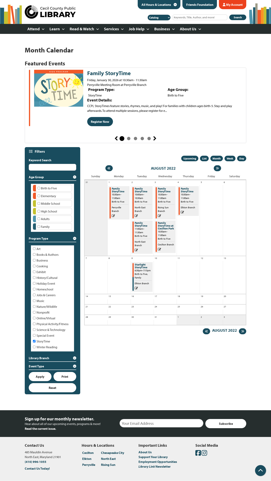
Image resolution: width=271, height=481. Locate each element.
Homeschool (45, 289)
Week (230, 158)
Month (217, 158)
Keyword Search (40, 160)
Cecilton (88, 453)
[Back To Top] (260, 470)
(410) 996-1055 (35, 462)
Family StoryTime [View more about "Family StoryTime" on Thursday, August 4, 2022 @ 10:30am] (187, 190)
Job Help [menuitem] (136, 28)
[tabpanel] (135, 98)
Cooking (42, 266)
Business (42, 260)
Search (238, 17)
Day (241, 158)
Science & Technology (51, 330)
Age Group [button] (36, 177)
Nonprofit (43, 312)
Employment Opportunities (157, 462)
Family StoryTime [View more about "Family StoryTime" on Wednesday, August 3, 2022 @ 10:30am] (164, 190)
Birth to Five (49, 188)
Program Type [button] (38, 238)
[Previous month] (109, 168)
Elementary (48, 196)
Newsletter (154, 466)
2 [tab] (128, 138)
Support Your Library (153, 457)
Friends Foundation (199, 5)
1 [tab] (122, 138)
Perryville (88, 465)
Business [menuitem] (162, 28)
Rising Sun (108, 465)
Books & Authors (47, 255)
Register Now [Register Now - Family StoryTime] (100, 122)
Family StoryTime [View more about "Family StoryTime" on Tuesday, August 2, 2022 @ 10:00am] (141, 190)
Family (45, 227)
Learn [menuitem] (54, 28)
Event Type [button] (36, 366)
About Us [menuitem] (188, 28)
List (204, 158)
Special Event (45, 335)
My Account (233, 5)
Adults (45, 219)
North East (108, 459)
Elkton (86, 459)
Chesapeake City (112, 453)
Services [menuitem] (111, 28)
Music (40, 301)
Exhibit (41, 272)
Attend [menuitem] (33, 28)
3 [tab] (135, 138)
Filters (40, 151)
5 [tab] (149, 138)
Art (39, 249)
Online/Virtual (46, 318)
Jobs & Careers (46, 295)
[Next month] (217, 168)
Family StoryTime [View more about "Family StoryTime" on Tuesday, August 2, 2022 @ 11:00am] (141, 224)
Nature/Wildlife (47, 307)
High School (49, 211)
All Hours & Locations (156, 5)
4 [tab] (142, 138)
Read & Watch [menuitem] (82, 28)
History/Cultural (47, 278)
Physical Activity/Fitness (52, 324)
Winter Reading (47, 347)
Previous (116, 138)
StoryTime (43, 341)
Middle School (50, 204)
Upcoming (189, 158)
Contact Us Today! (37, 468)
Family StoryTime (109, 73)
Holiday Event (46, 283)
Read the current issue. (40, 429)
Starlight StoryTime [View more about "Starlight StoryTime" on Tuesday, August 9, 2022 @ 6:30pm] (141, 266)
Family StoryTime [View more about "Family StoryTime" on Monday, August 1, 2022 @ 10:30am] (118, 190)
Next (154, 138)
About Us (145, 452)
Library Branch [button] (39, 358)
